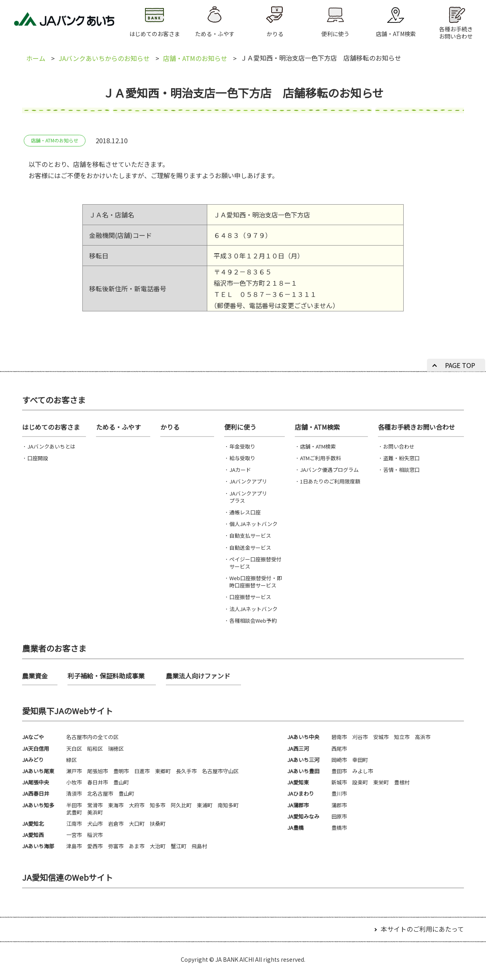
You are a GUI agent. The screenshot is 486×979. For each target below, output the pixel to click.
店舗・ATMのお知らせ (195, 58)
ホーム (35, 58)
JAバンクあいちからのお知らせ (104, 58)
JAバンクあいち (64, 22)
